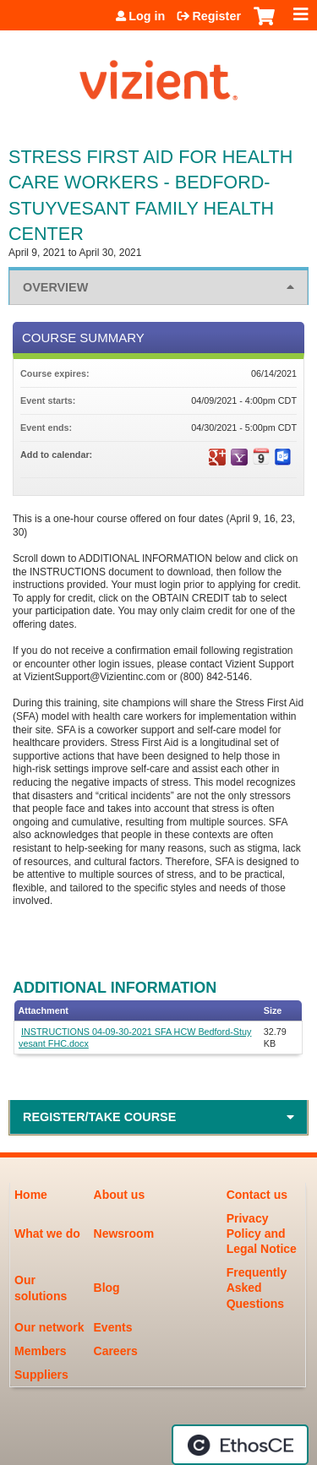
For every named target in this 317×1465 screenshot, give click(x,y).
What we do (47, 1233)
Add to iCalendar (261, 456)
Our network (49, 1327)
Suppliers (41, 1374)
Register (216, 16)
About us (119, 1194)
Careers (116, 1351)
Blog (107, 1287)
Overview (55, 287)
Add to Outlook (283, 457)
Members (40, 1351)
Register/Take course (99, 1117)
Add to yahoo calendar (239, 457)
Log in (146, 16)
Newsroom (124, 1233)
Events (113, 1327)
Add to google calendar (217, 457)
